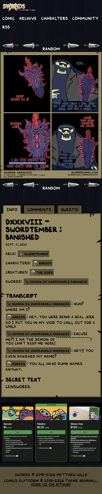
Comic (8, 18)
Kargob (45, 263)
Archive (28, 18)
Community (85, 18)
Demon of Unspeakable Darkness (58, 281)
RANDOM (51, 48)
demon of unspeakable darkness (41, 303)
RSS (6, 26)
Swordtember (36, 253)
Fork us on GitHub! (51, 484)
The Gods (44, 272)
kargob (19, 317)
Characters (54, 18)
